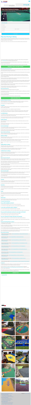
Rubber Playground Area (4, 401)
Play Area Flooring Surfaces (4, 394)
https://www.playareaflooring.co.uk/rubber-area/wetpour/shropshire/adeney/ (19, 261)
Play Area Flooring (27, 393)
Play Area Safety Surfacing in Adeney (6, 398)
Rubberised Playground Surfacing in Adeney (7, 402)
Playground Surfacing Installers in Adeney (7, 399)
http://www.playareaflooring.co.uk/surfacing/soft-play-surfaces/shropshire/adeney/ (13, 267)
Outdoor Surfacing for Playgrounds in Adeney (7, 396)
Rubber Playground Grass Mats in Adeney (7, 403)
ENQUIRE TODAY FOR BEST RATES (15, 66)
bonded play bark (5, 60)
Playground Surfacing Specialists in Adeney (6, 393)
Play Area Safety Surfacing (4, 397)
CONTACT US (15, 272)
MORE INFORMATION (15, 98)
